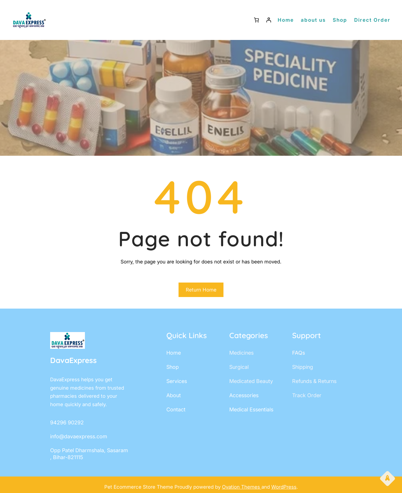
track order (306, 395)
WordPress (284, 487)
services (176, 381)
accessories (244, 395)
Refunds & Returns (314, 381)
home (173, 353)
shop (172, 367)
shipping (302, 367)
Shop (340, 20)
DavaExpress (73, 360)
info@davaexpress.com (78, 436)
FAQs (298, 353)
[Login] (269, 20)
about (173, 395)
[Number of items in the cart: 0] (256, 20)
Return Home (201, 290)
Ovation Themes (241, 487)
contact (175, 409)
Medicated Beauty (251, 381)
